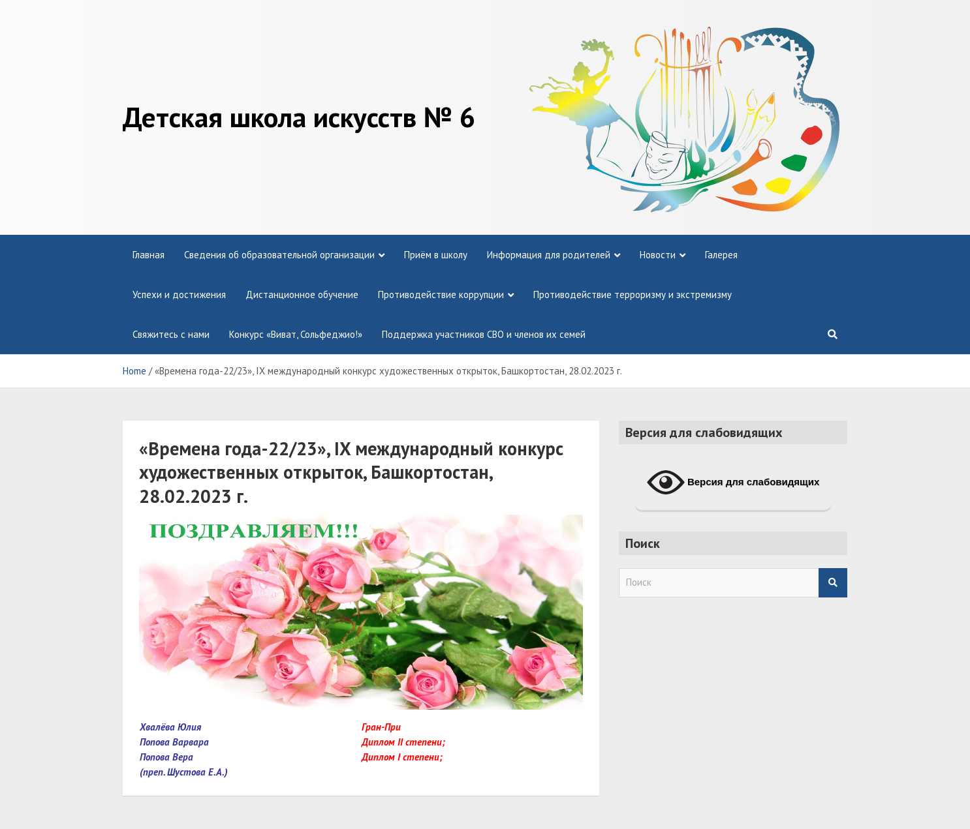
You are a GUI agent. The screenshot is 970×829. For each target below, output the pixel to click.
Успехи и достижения (179, 294)
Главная (148, 255)
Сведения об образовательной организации (279, 255)
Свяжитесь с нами (171, 334)
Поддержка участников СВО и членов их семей (484, 334)
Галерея (721, 255)
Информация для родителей (548, 255)
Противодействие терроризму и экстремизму (632, 294)
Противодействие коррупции (441, 294)
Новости (658, 255)
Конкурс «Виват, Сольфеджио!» (295, 334)
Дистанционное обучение (301, 294)
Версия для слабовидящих (733, 483)
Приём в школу (435, 255)
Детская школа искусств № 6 (299, 116)
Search (833, 582)
